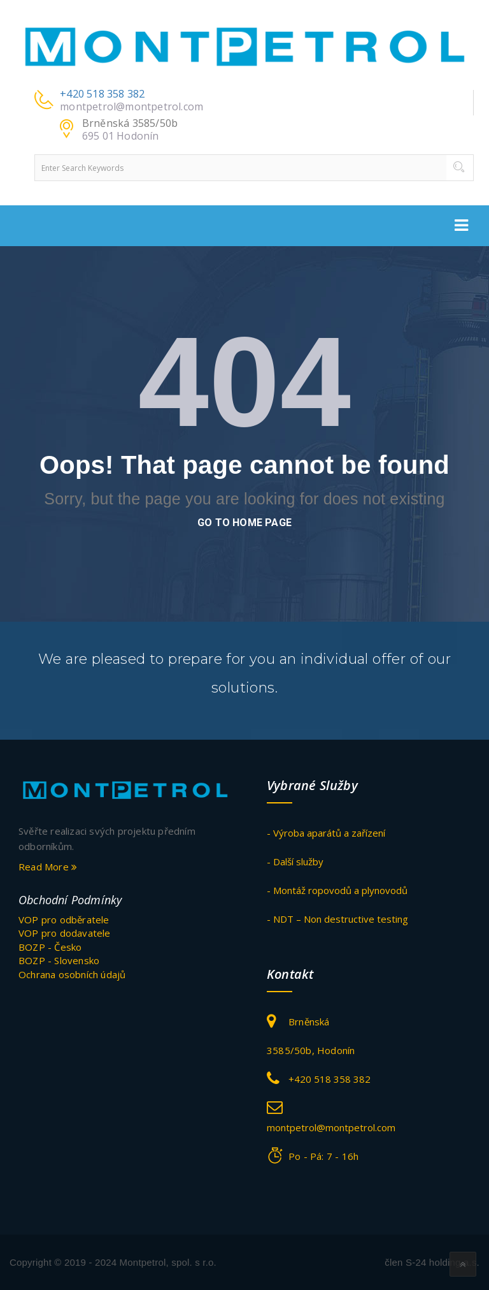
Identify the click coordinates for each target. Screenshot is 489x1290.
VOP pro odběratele (64, 919)
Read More (47, 866)
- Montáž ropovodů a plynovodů (337, 890)
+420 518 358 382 (102, 94)
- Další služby (295, 861)
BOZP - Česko (50, 947)
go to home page (244, 523)
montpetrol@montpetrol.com (131, 106)
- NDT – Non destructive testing (337, 919)
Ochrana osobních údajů (71, 974)
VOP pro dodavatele (64, 933)
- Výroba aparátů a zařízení (326, 832)
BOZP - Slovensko (58, 960)
